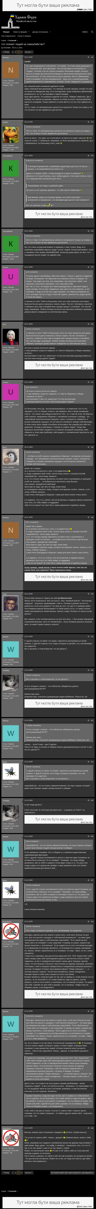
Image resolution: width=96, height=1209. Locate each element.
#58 (92, 922)
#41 (92, 57)
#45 (92, 267)
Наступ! (28, 52)
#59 (92, 1011)
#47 (92, 382)
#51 (92, 637)
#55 (92, 800)
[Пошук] (92, 32)
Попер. (7, 52)
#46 (92, 324)
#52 (92, 670)
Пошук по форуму (24, 36)
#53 (92, 720)
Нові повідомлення (8, 36)
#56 (92, 836)
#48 (92, 447)
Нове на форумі (20, 32)
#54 (92, 762)
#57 (92, 880)
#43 (92, 156)
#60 (92, 1128)
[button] (29, 32)
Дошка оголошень (40, 32)
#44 (92, 231)
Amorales (7, 48)
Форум (6, 32)
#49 (92, 517)
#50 (92, 594)
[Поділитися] (88, 57)
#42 (92, 122)
